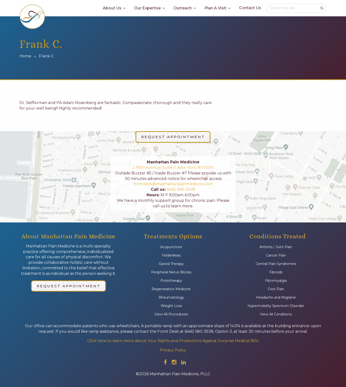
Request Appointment (173, 137)
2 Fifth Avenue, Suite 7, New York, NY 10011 (173, 167)
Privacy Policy (173, 350)
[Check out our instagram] (174, 362)
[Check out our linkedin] (183, 362)
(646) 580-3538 (180, 189)
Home (25, 56)
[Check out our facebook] (165, 362)
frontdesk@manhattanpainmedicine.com (173, 184)
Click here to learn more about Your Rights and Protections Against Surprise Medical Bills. (173, 340)
